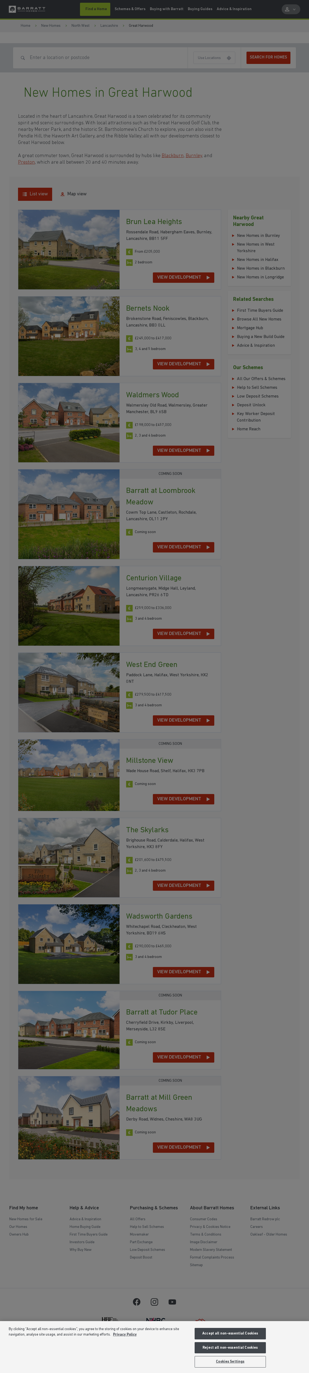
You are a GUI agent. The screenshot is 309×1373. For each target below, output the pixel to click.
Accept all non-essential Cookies (230, 1333)
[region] (154, 1347)
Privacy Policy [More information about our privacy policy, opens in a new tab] (125, 1334)
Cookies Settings (230, 1361)
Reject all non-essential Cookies (230, 1348)
